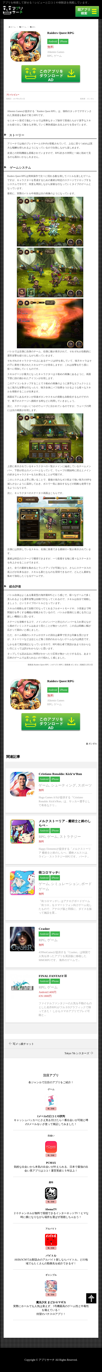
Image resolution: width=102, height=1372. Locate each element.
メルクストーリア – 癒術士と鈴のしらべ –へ (51, 840)
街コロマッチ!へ (51, 893)
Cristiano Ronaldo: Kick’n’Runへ (51, 790)
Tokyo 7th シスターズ (77, 1053)
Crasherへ (51, 945)
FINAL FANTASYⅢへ (51, 996)
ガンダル (92, 743)
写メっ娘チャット (23, 1043)
